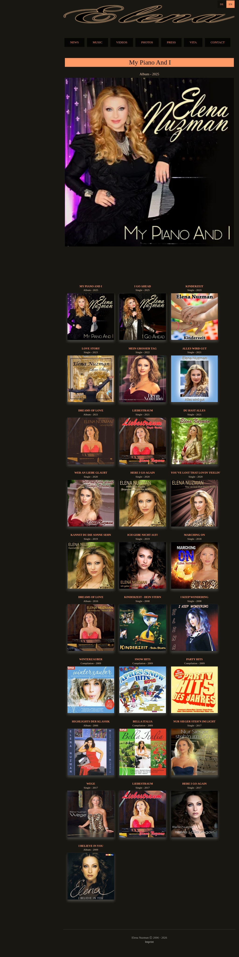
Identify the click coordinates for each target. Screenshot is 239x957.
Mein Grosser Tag (143, 348)
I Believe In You (90, 846)
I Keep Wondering (194, 597)
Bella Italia (142, 721)
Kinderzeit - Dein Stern (142, 597)
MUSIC (97, 42)
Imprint (149, 941)
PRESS (171, 42)
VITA (193, 42)
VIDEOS (121, 42)
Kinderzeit (194, 286)
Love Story (91, 348)
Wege (90, 783)
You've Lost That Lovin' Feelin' (195, 472)
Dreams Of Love (90, 410)
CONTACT (218, 42)
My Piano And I (91, 286)
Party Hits (194, 659)
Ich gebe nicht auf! (142, 535)
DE (221, 4)
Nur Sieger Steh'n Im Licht (194, 721)
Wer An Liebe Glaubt (90, 472)
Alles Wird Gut (194, 348)
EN (230, 4)
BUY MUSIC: (149, 266)
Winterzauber (90, 659)
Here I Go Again (142, 472)
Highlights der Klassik (91, 721)
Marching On (194, 535)
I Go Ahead (142, 286)
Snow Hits (143, 659)
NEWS (74, 42)
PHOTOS (147, 42)
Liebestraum (142, 410)
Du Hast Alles (194, 410)
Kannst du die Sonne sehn (91, 535)
